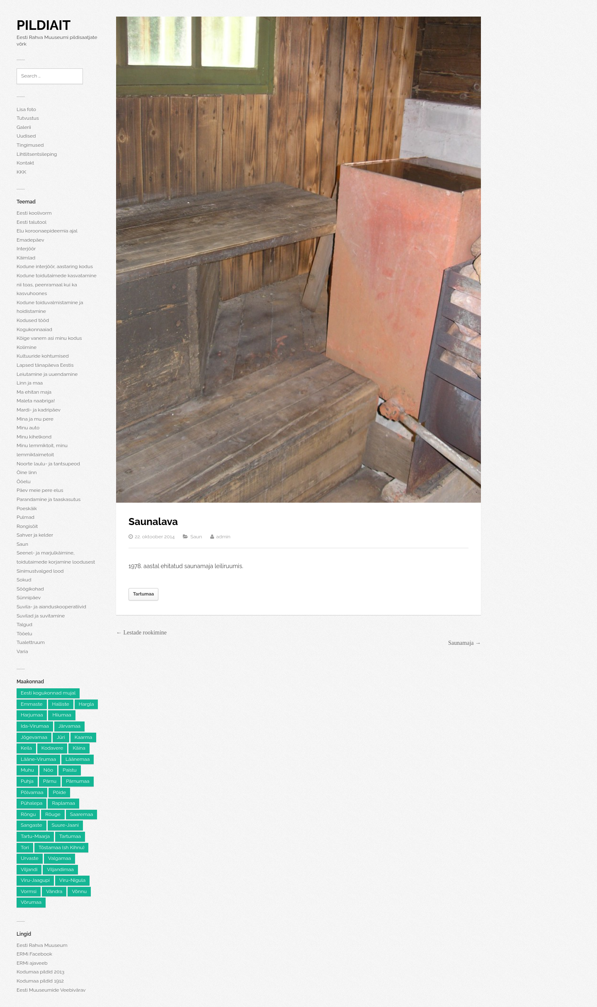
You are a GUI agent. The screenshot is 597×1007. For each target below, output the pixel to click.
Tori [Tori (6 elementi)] (25, 847)
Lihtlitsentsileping (37, 154)
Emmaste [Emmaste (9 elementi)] (32, 704)
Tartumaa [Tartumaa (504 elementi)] (70, 836)
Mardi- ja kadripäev (39, 410)
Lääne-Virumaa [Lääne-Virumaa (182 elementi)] (38, 759)
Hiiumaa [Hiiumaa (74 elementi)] (61, 715)
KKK (21, 172)
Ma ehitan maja (34, 392)
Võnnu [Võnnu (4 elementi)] (79, 891)
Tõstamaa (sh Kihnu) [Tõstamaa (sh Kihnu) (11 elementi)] (61, 847)
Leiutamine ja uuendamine (47, 374)
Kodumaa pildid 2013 (40, 972)
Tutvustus (28, 118)
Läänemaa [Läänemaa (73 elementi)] (78, 759)
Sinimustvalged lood (40, 571)
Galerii (24, 127)
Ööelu (24, 481)
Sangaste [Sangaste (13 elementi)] (31, 825)
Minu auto (28, 428)
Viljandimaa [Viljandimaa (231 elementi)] (60, 869)
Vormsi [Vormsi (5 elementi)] (28, 891)
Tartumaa (143, 594)
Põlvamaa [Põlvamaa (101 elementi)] (32, 792)
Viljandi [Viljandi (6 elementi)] (29, 869)
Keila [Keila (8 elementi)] (26, 748)
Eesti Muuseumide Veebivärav (51, 990)
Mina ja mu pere (35, 419)
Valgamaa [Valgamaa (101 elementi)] (59, 858)
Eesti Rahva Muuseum (42, 945)
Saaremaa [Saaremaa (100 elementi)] (81, 814)
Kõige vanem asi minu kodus (49, 338)
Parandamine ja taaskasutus (48, 499)
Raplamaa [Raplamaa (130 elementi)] (63, 803)
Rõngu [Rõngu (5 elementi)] (28, 814)
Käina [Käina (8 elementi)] (79, 748)
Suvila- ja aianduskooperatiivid (51, 607)
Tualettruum (31, 642)
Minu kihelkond (34, 437)
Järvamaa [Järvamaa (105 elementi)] (69, 726)
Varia (22, 651)
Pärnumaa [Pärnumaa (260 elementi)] (77, 781)
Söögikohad (30, 589)
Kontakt (25, 163)
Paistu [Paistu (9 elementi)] (70, 770)
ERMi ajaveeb (32, 963)
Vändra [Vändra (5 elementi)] (54, 891)
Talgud (24, 624)
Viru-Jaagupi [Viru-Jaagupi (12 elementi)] (35, 880)
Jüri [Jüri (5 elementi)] (61, 737)
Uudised (26, 136)
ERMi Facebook (34, 954)
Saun (22, 544)
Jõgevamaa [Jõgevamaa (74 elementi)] (34, 737)
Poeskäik (27, 508)
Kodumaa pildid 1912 (40, 981)
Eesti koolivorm (34, 213)
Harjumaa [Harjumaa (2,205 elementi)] (32, 715)
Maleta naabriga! (36, 401)
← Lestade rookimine (141, 632)
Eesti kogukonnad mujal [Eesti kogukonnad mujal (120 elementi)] (48, 693)
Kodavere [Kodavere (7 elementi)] (52, 748)
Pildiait (43, 25)
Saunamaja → (464, 643)
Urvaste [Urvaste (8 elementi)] (30, 858)
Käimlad (26, 258)
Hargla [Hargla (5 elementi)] (86, 704)
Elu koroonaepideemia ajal (47, 231)
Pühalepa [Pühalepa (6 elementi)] (31, 803)
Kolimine (26, 347)
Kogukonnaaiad (34, 329)
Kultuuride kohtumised (43, 356)
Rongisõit (27, 526)
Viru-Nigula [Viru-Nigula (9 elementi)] (72, 880)
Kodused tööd (33, 320)
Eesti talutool (31, 222)
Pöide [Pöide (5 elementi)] (59, 792)
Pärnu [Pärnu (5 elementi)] (49, 781)
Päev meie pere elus (40, 490)
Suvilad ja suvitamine (41, 616)
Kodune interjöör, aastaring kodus (55, 266)
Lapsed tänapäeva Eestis (45, 365)
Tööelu (24, 634)
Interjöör (26, 249)
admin (223, 537)
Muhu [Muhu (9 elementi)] (27, 770)
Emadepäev (30, 240)
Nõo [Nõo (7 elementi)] (48, 770)
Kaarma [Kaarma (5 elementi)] (83, 737)
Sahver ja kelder (35, 535)
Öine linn (27, 472)
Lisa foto (26, 109)
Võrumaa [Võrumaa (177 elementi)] (31, 902)
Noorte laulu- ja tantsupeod (48, 464)
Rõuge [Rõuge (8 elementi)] (52, 814)
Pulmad (25, 517)
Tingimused (30, 145)
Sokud (24, 580)
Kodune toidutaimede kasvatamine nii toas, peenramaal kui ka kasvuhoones (57, 284)
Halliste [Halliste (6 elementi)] (60, 704)
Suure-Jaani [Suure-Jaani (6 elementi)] (65, 825)
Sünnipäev (29, 597)
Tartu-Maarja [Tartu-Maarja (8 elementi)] (35, 836)
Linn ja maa (30, 383)
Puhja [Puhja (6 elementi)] (27, 781)
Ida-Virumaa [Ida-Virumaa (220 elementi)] (35, 726)
